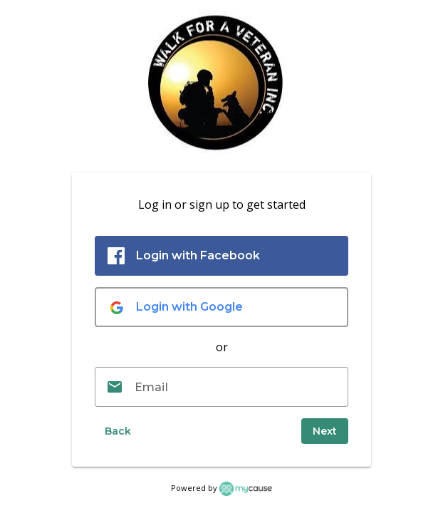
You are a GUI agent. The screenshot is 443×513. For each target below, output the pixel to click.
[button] (117, 431)
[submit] (324, 431)
